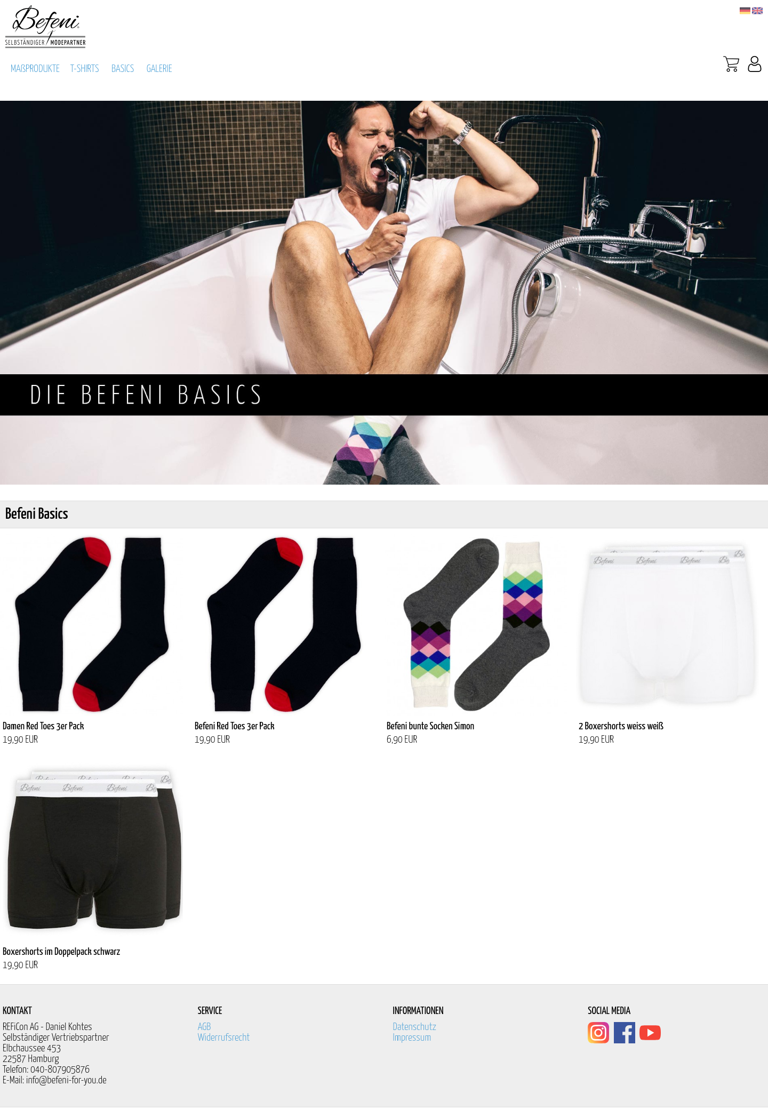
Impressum (412, 1038)
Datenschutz (415, 1027)
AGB (204, 1027)
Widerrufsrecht (224, 1038)
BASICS (122, 69)
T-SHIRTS (84, 69)
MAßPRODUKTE (35, 69)
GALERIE (159, 69)
